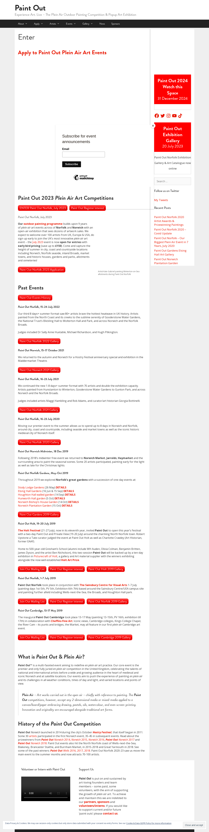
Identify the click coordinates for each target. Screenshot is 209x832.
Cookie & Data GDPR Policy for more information (148, 823)
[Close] (153, 125)
